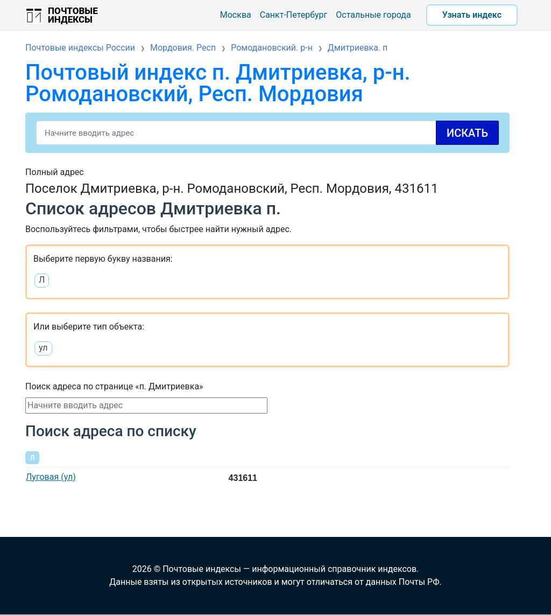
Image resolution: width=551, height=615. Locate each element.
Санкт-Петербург (294, 15)
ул (43, 348)
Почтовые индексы (73, 15)
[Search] (267, 133)
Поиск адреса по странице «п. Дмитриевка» (114, 386)
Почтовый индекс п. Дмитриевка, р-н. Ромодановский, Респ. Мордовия (218, 83)
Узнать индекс (471, 15)
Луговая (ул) (51, 477)
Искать (467, 133)
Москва (235, 15)
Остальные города (373, 15)
